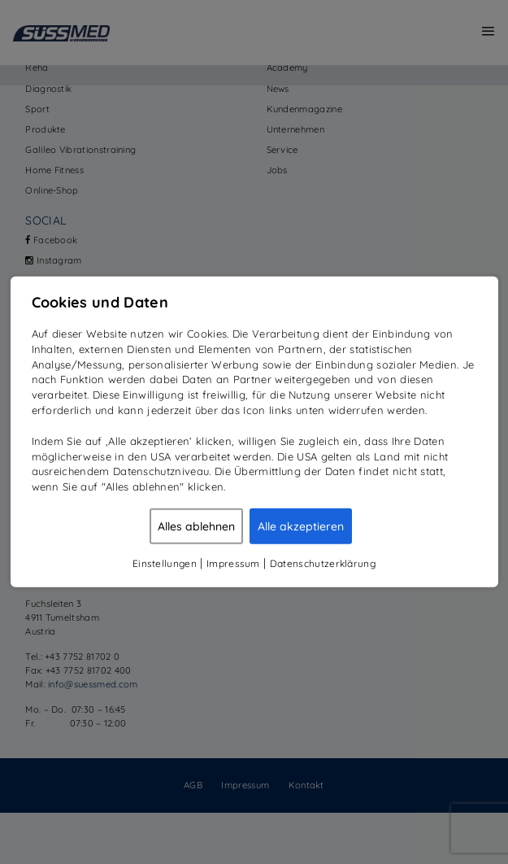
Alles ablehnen (196, 526)
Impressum (233, 563)
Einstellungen (164, 563)
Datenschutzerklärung (323, 563)
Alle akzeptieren (301, 526)
